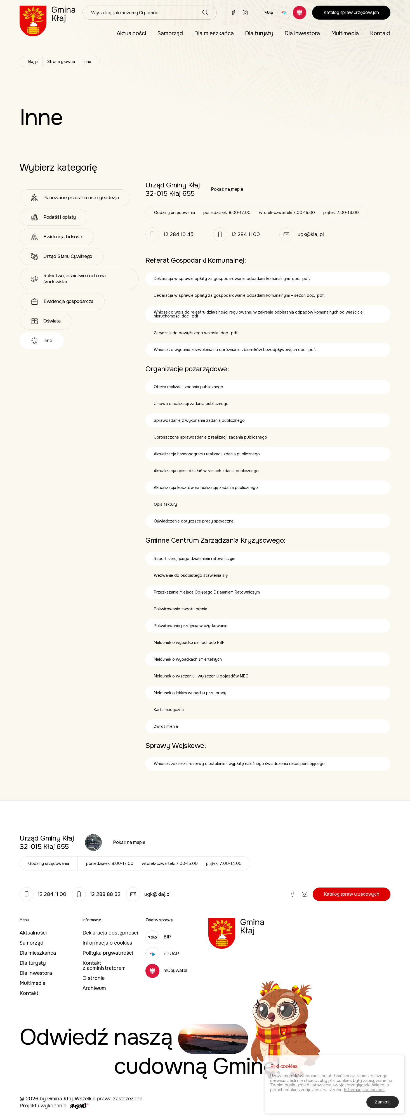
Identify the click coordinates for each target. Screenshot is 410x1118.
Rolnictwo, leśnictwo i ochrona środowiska (68, 279)
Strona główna (61, 61)
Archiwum (94, 988)
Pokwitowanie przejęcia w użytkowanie (190, 625)
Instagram (245, 12)
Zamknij (382, 1103)
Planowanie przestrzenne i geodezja (75, 197)
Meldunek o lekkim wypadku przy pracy (190, 692)
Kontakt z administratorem (104, 966)
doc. (296, 278)
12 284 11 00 (245, 234)
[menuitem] (131, 33)
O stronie (94, 978)
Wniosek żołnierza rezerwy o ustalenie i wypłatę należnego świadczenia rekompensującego (239, 763)
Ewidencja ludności (57, 237)
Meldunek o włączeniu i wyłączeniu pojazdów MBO (201, 676)
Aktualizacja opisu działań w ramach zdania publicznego (207, 470)
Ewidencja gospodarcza (62, 301)
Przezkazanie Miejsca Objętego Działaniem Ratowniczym (207, 592)
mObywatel (166, 970)
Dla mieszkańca (214, 33)
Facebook (233, 12)
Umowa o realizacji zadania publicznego (191, 403)
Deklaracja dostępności (110, 932)
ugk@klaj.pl (311, 234)
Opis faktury (165, 504)
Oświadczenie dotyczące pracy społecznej (194, 521)
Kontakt (380, 33)
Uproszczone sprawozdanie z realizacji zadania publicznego (210, 437)
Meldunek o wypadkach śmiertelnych (188, 659)
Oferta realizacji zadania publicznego (188, 386)
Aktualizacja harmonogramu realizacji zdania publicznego (207, 453)
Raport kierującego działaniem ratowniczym (194, 558)
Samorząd (170, 33)
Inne (41, 340)
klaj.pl (33, 61)
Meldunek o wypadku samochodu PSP (189, 642)
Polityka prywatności (108, 952)
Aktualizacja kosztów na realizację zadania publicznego (206, 487)
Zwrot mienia (166, 726)
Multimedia (345, 33)
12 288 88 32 (96, 894)
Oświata (46, 321)
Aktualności (131, 33)
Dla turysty (259, 33)
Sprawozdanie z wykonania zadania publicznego (199, 420)
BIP (158, 937)
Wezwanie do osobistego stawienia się (191, 575)
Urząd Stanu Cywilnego (61, 256)
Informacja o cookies (107, 942)
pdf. (306, 278)
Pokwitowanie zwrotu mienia (180, 608)
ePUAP (162, 954)
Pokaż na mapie (227, 189)
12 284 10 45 (179, 234)
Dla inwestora (302, 33)
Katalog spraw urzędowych (351, 12)
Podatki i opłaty (53, 217)
